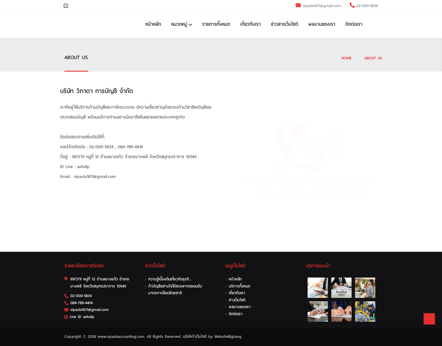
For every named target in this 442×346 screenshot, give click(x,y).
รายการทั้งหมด (216, 24)
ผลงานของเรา (321, 24)
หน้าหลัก (153, 24)
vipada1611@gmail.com (321, 6)
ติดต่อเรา (353, 24)
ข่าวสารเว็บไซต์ (284, 24)
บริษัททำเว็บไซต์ (195, 336)
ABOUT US (373, 58)
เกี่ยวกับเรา (250, 24)
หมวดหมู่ (181, 24)
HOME (346, 58)
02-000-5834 (366, 6)
